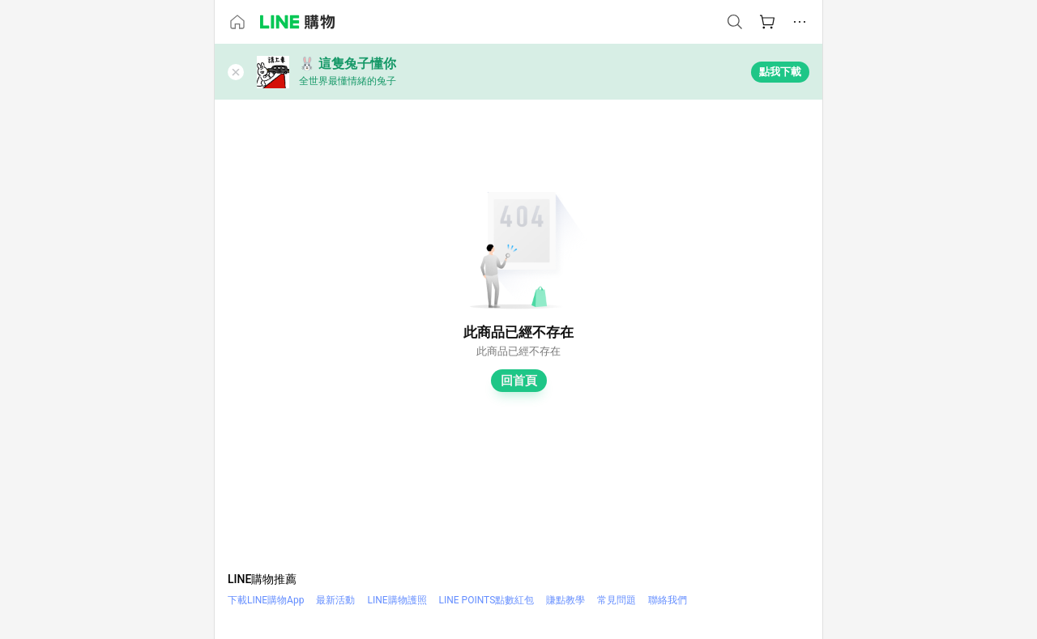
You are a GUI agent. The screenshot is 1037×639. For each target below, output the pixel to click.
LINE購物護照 (396, 600)
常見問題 (616, 600)
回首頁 (519, 380)
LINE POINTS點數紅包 (487, 600)
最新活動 (335, 600)
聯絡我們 (667, 600)
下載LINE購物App (266, 600)
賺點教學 (565, 600)
